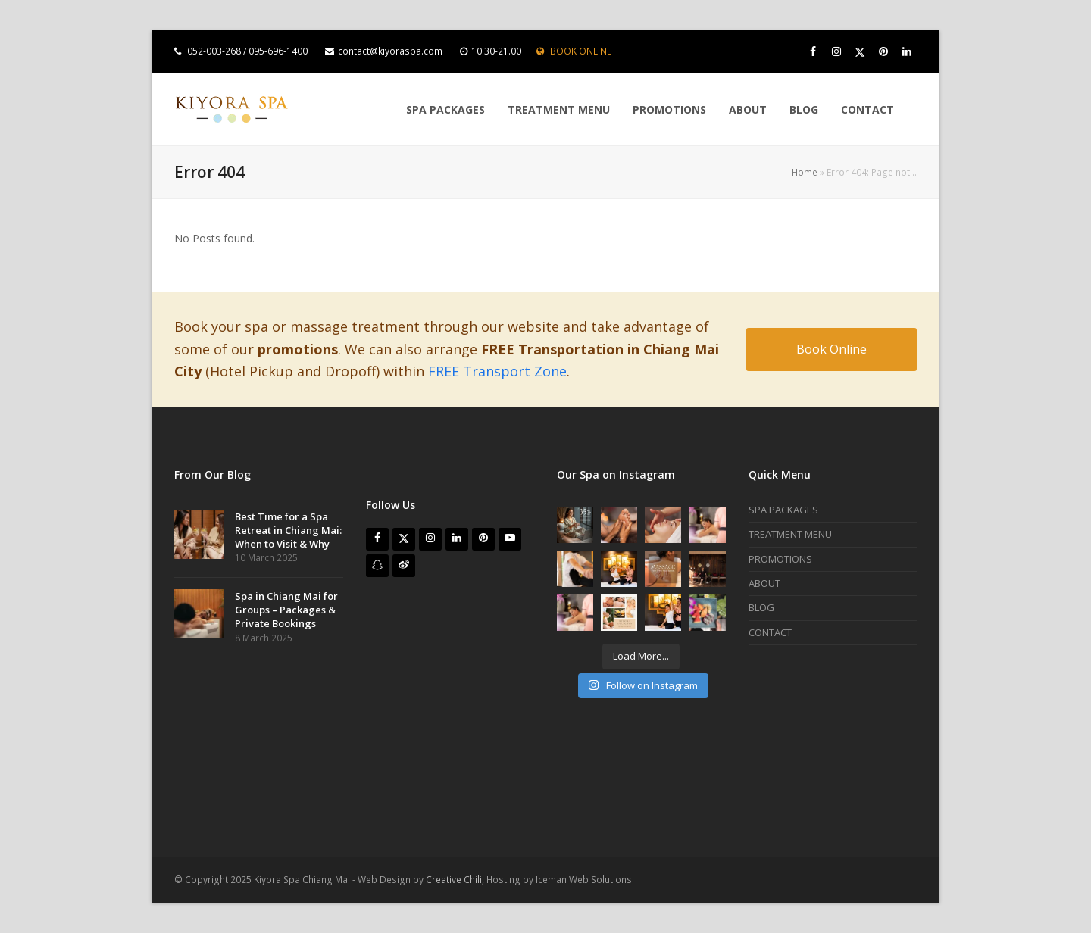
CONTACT (770, 632)
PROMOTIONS (780, 559)
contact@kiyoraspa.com (390, 51)
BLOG (761, 607)
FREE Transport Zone (497, 371)
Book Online (831, 349)
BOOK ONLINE (580, 51)
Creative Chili (454, 879)
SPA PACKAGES (783, 509)
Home (804, 172)
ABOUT (764, 583)
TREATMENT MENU (790, 534)
